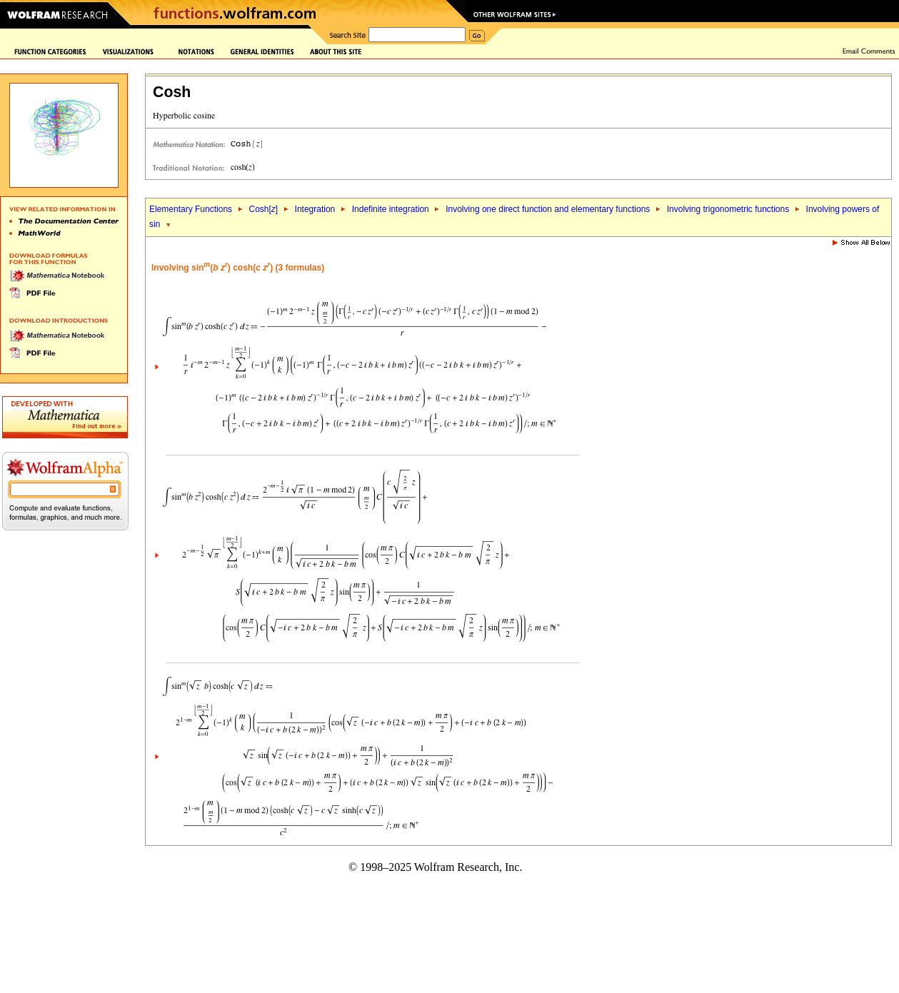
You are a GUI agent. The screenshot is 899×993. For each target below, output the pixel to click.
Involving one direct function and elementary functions (548, 209)
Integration (315, 209)
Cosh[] (263, 209)
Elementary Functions (190, 209)
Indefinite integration (390, 209)
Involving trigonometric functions (728, 209)
